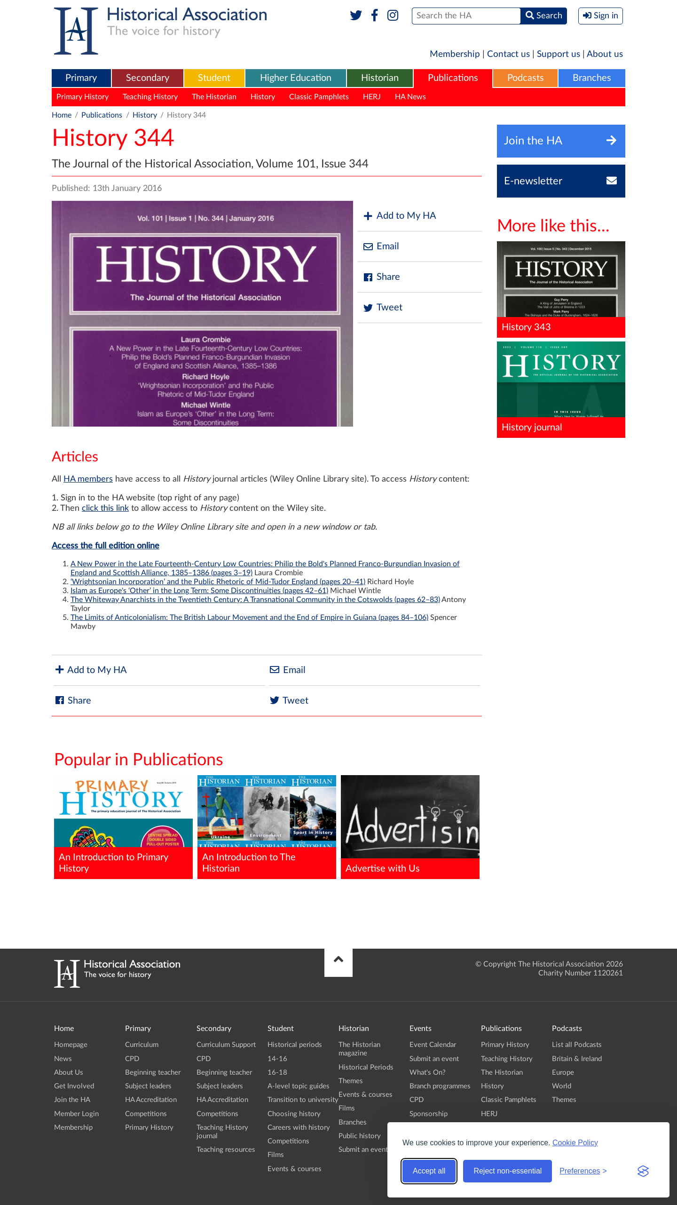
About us (605, 54)
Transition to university (303, 1099)
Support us (558, 54)
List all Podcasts (577, 1044)
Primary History (82, 97)
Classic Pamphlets (319, 97)
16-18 (277, 1072)
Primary (81, 78)
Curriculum (141, 1044)
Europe (563, 1072)
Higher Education (295, 78)
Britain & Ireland (577, 1058)
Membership (455, 54)
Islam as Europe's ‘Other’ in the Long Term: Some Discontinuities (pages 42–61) (199, 591)
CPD (132, 1058)
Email (380, 247)
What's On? (427, 1072)
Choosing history (294, 1114)
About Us (68, 1072)
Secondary (147, 78)
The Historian (214, 97)
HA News (410, 97)
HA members (88, 479)
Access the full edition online (105, 546)
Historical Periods (366, 1067)
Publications (453, 78)
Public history (359, 1136)
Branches (592, 78)
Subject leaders (148, 1086)
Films (276, 1154)
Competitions (146, 1114)
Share (381, 277)
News (63, 1058)
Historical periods (295, 1044)
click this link (105, 508)
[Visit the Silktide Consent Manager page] (643, 1171)
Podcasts (525, 78)
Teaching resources (226, 1149)
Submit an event (363, 1149)
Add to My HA (399, 216)
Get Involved (74, 1086)
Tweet (382, 308)
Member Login (76, 1114)
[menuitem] (81, 78)
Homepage (70, 1044)
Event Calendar (432, 1044)
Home (61, 115)
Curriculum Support (226, 1044)
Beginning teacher (153, 1072)
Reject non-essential (507, 1171)
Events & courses (295, 1169)
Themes (350, 1081)
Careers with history (299, 1127)
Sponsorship (428, 1114)
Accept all (429, 1171)
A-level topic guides (299, 1086)
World (561, 1086)
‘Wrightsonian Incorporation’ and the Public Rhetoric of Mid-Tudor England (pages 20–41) (218, 582)
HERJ (372, 97)
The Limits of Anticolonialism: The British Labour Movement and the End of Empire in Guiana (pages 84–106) (249, 617)
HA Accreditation (151, 1099)
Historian (380, 78)
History (263, 97)
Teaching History (150, 97)
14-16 (277, 1058)
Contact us (508, 54)
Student (214, 78)
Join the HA (72, 1099)
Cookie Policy (575, 1143)
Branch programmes (440, 1086)
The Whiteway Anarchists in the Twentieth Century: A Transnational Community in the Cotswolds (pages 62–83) (255, 599)
